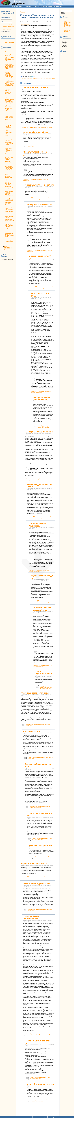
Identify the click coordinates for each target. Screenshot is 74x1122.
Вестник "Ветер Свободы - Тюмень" (8, 109)
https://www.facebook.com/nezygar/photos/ (34, 155)
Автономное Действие (67, 31)
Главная (22, 12)
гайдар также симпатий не (39, 205)
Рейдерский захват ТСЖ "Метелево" (8, 203)
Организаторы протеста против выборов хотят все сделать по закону (9, 168)
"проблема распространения (35, 693)
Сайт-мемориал (17, 6)
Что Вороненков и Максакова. (37, 525)
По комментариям (46, 6)
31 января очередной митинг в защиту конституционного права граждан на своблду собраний (9, 82)
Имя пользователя (6, 17)
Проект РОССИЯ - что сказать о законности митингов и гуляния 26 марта (9, 193)
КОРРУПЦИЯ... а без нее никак (9, 136)
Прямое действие (25, 24)
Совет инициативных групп (67, 22)
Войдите (24, 78)
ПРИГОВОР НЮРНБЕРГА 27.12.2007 (8, 183)
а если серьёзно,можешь (43, 672)
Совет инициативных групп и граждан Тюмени (9, 215)
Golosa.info (17, 1)
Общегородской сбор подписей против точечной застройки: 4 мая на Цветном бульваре (9, 156)
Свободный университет (67, 27)
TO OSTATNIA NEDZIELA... (8, 93)
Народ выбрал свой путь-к (34, 863)
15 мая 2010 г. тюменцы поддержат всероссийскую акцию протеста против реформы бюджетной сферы (9, 74)
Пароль (3, 21)
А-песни (66, 24)
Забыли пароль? (7, 29)
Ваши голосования (9, 42)
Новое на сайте (8, 41)
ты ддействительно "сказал (40, 1084)
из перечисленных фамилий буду (42, 609)
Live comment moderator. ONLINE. (8, 89)
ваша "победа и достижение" (37, 884)
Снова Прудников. (9, 211)
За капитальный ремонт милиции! (9, 117)
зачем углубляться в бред (35, 132)
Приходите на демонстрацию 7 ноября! (9, 187)
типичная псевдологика (40, 845)
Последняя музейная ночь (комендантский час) (9, 178)
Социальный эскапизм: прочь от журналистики (9, 240)
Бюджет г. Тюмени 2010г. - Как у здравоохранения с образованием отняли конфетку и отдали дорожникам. (9, 103)
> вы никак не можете (33, 731)
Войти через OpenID (7, 24)
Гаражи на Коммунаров (8, 113)
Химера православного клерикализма (8, 230)
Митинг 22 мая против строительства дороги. (8, 150)
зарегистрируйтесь (32, 78)
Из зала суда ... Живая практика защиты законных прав (9, 121)
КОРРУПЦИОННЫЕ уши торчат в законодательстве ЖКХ (9, 59)
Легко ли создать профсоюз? (9, 140)
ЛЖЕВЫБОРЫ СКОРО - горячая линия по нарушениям (9, 144)
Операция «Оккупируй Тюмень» (8, 163)
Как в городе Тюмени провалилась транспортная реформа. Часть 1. (9, 128)
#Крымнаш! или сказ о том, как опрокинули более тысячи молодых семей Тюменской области (9, 65)
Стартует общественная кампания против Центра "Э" (9, 53)
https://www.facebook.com (35, 152)
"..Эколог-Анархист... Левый (34, 87)
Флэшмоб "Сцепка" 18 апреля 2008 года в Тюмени (9, 225)
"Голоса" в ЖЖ (67, 25)
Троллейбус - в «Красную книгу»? (9, 220)
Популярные (28, 6)
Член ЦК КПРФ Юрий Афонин (39, 432)
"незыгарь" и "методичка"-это (39, 185)
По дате (36, 6)
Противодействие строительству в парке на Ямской (9, 199)
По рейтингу (58, 6)
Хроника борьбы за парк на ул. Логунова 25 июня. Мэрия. (9, 235)
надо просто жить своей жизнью (41, 398)
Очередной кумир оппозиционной (31, 917)
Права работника (68, 29)
